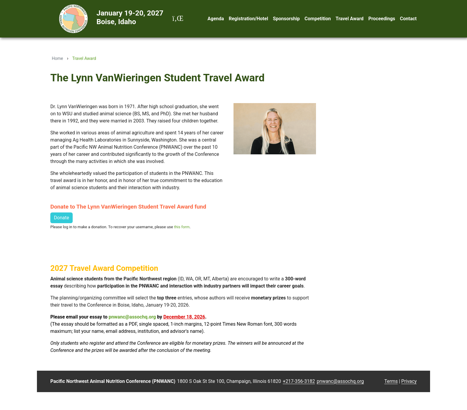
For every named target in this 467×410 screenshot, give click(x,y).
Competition (318, 18)
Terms (391, 381)
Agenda (216, 18)
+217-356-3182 (299, 381)
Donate (61, 217)
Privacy (409, 381)
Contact (408, 18)
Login (378, 382)
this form (181, 227)
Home (57, 58)
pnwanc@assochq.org (132, 317)
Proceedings (381, 18)
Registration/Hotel (248, 18)
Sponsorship (286, 18)
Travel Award (350, 18)
